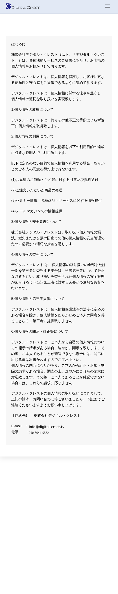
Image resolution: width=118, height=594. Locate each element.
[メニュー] (107, 6)
